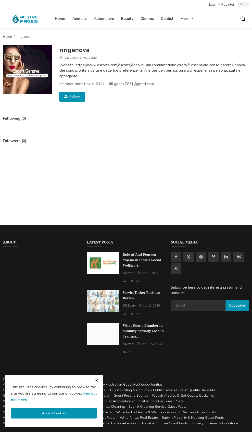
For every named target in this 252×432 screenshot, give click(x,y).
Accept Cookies (54, 413)
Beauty (127, 18)
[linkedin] (226, 257)
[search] (243, 19)
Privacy (197, 423)
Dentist (167, 18)
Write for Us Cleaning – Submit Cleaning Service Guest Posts (138, 406)
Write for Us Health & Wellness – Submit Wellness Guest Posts (166, 412)
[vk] (238, 257)
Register (227, 4)
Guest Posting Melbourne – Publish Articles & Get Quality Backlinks (162, 390)
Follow (72, 96)
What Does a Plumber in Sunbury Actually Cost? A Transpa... (143, 330)
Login (213, 4)
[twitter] (188, 257)
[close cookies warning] (97, 380)
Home (60, 18)
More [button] (186, 18)
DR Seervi (129, 306)
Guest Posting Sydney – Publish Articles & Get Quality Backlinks (164, 395)
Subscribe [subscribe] (237, 305)
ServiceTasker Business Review (142, 295)
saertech (129, 273)
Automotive (104, 18)
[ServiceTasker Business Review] (103, 301)
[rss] (176, 268)
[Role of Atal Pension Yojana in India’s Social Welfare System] (103, 263)
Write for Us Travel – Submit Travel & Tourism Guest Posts (142, 423)
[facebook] (176, 257)
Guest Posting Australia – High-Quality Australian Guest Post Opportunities (103, 384)
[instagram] (201, 257)
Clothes (147, 18)
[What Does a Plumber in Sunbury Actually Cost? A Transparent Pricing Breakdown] (103, 334)
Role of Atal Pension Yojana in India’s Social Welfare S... (142, 260)
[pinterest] (213, 257)
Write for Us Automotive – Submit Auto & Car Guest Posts (138, 401)
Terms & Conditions (223, 423)
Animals (79, 18)
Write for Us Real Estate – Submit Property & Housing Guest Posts (172, 417)
